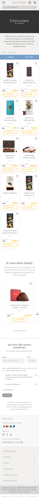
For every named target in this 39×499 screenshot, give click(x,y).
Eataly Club (16, 405)
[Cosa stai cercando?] (19, 7)
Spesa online (12, 52)
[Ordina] (10, 57)
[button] (29, 2)
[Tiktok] (11, 434)
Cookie (4, 370)
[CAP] (32, 361)
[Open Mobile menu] (4, 2)
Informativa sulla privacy (27, 368)
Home (5, 52)
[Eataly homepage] (19, 2)
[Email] (13, 361)
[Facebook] (7, 434)
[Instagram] (3, 434)
